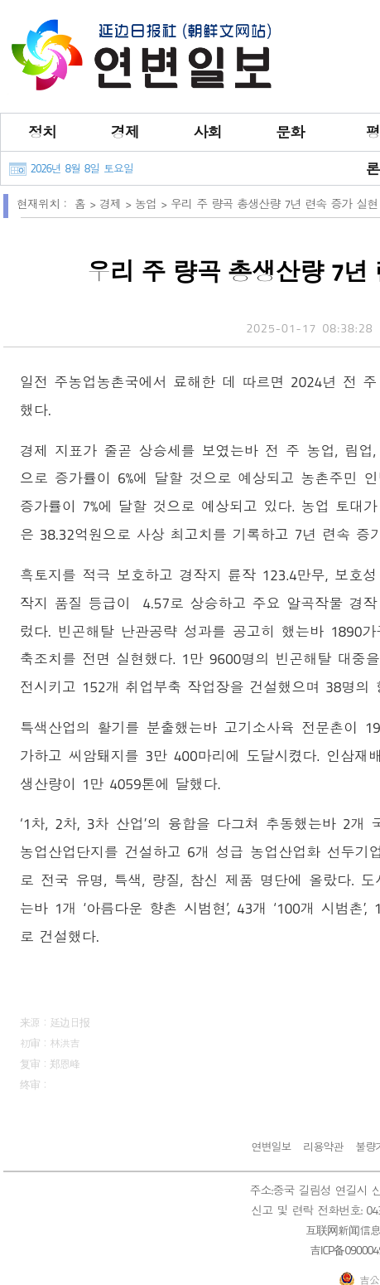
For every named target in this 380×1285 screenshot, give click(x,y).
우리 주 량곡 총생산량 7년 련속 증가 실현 (274, 203)
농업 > (153, 203)
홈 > (87, 203)
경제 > (117, 203)
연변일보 (271, 1146)
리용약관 (323, 1146)
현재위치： (43, 203)
